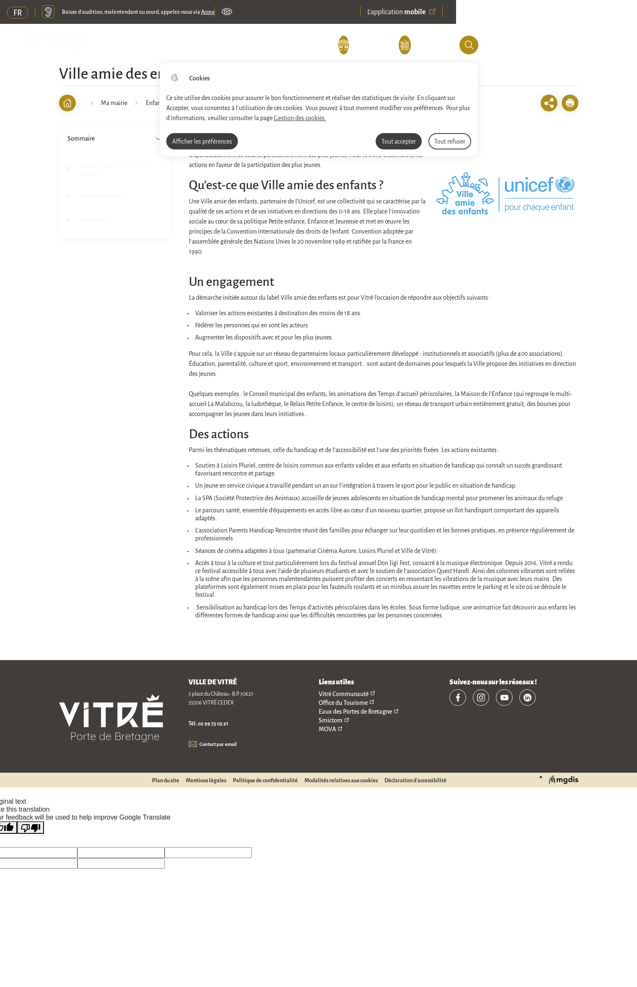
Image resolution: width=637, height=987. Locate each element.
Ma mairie (200, 46)
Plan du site (165, 780)
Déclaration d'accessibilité (415, 780)
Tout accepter (399, 141)
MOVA (327, 729)
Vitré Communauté (344, 693)
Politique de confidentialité (265, 780)
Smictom (331, 720)
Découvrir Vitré (119, 46)
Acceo (209, 12)
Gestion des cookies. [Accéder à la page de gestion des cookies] (300, 117)
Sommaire (114, 138)
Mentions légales (206, 780)
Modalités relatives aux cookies (341, 780)
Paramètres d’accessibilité (228, 12)
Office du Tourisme (343, 702)
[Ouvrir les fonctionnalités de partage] (549, 103)
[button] (570, 103)
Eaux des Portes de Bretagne (355, 711)
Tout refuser (449, 141)
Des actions (94, 220)
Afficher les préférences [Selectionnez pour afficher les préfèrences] (202, 141)
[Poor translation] (30, 828)
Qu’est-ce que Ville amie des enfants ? (116, 169)
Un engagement (100, 196)
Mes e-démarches (287, 46)
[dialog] (319, 109)
